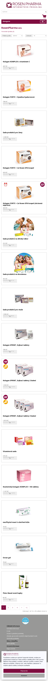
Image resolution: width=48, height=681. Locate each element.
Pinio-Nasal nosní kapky (12, 593)
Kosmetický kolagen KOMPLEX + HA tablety (21, 487)
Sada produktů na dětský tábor (15, 239)
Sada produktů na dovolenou (14, 274)
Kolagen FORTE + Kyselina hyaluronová (18, 97)
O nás (8, 631)
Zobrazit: (28, 36)
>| (26, 607)
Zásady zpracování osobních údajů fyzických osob (22, 636)
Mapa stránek (11, 649)
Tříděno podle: (6, 36)
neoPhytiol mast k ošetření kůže (16, 522)
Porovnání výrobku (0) (7, 31)
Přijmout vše (24, 671)
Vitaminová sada (9, 451)
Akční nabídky (11, 643)
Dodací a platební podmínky (15, 633)
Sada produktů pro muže (13, 310)
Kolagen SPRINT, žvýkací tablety (16, 345)
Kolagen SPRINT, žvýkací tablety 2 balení (19, 381)
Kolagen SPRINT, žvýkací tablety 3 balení (19, 416)
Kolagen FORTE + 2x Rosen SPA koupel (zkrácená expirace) (22, 204)
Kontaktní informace (13, 628)
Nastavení (24, 675)
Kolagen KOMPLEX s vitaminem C (16, 62)
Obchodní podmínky (13, 638)
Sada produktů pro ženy (12, 133)
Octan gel (7, 558)
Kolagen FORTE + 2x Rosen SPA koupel (18, 168)
